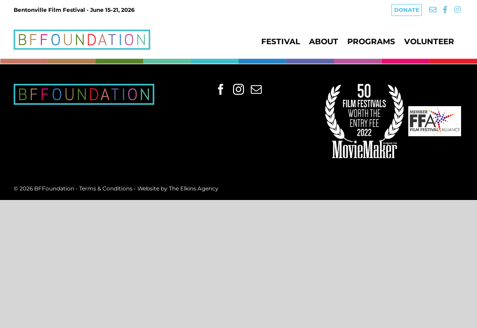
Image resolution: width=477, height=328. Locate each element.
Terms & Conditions (106, 188)
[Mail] (256, 89)
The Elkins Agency (193, 188)
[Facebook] (220, 89)
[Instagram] (238, 89)
